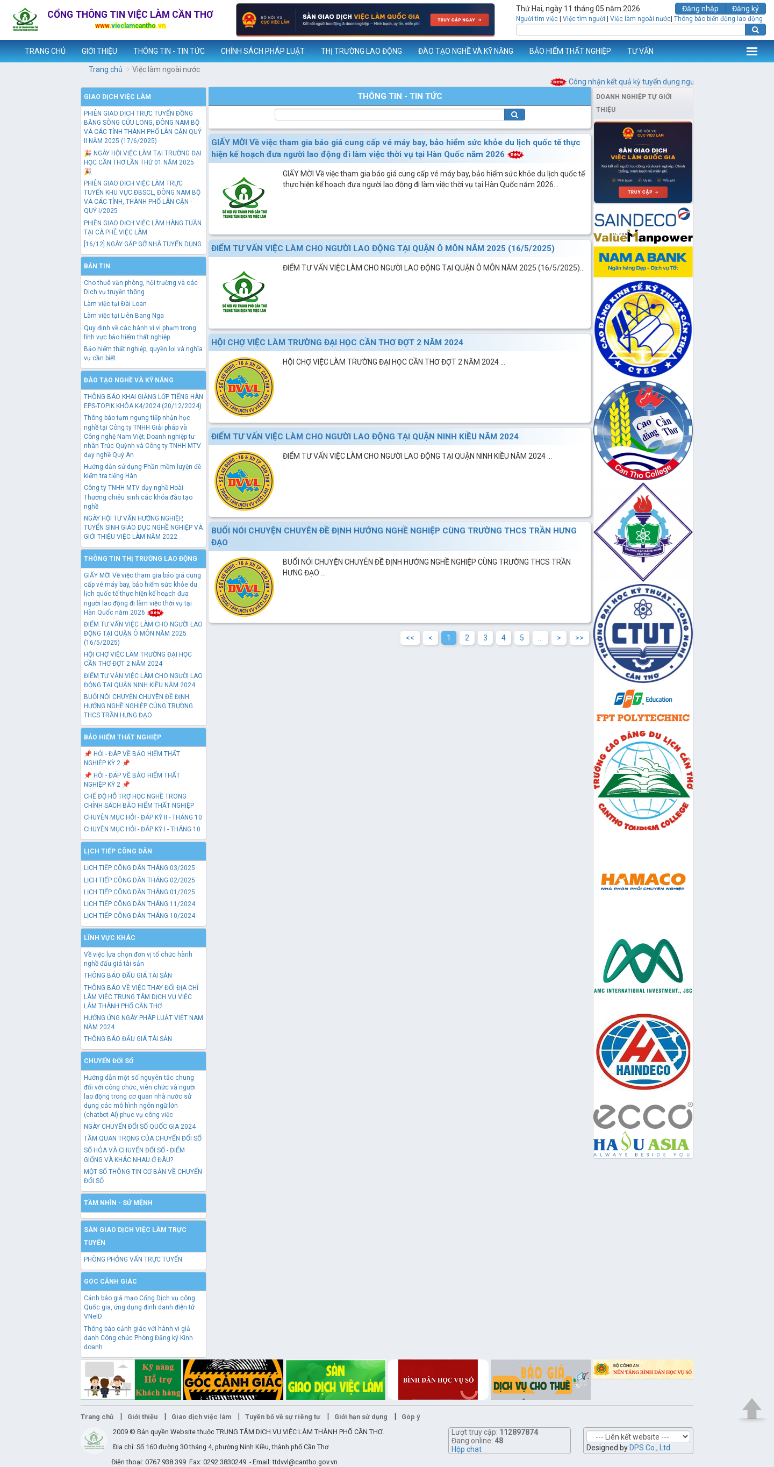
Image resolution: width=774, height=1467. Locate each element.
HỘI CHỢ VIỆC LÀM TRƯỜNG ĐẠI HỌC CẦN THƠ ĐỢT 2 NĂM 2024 (337, 342)
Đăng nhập (700, 8)
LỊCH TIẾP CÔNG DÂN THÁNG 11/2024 (139, 904)
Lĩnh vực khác (109, 938)
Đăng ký (745, 8)
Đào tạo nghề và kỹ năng (129, 380)
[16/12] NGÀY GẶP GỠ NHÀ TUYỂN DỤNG (143, 244)
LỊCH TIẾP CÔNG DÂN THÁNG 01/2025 (139, 892)
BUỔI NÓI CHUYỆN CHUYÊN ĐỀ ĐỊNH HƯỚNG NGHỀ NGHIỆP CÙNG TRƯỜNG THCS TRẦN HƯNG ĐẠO (138, 706)
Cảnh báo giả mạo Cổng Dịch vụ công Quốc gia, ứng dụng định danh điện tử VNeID (139, 1307)
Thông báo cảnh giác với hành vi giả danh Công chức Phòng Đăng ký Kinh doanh (138, 1338)
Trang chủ (106, 69)
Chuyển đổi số (108, 1061)
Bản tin (97, 266)
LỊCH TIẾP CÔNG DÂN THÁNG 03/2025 (139, 868)
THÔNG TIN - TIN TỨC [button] (169, 51)
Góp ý (411, 1417)
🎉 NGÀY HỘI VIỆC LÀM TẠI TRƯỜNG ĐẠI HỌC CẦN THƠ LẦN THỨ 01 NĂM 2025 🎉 (143, 162)
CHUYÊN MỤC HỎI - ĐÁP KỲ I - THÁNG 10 (142, 829)
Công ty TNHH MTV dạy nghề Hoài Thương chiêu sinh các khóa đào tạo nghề (138, 497)
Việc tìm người (584, 19)
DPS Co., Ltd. (650, 1447)
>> (579, 637)
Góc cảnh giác (110, 1281)
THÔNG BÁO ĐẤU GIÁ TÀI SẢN (128, 975)
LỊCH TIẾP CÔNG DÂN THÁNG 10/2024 (139, 916)
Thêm (752, 51)
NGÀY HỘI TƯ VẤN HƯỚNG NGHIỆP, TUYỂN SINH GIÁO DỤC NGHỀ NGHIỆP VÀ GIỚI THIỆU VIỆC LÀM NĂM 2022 (143, 527)
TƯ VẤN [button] (640, 51)
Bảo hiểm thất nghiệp (122, 737)
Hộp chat (467, 1449)
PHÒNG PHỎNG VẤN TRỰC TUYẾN (133, 1259)
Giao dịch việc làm (117, 97)
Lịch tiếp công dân (118, 851)
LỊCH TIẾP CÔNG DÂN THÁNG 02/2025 (139, 880)
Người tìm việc (537, 19)
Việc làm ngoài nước (640, 19)
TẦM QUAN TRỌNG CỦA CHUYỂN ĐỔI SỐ (143, 1138)
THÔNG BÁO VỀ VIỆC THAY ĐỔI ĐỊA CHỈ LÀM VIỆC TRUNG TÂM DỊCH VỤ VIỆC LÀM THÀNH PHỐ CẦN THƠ (141, 997)
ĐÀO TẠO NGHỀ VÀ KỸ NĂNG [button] (465, 51)
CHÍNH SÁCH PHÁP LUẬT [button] (263, 51)
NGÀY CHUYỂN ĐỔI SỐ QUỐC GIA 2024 (140, 1126)
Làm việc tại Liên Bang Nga (124, 315)
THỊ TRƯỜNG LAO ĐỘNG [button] (361, 51)
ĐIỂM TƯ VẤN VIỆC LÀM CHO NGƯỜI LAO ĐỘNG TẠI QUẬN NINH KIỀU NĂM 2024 (365, 436)
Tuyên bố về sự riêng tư (282, 1417)
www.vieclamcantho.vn (9, 51)
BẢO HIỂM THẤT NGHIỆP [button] (570, 51)
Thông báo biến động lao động (718, 19)
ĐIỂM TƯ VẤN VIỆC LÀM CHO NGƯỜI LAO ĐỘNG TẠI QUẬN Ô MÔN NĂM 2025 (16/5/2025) (143, 633)
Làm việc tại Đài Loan (115, 304)
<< (410, 637)
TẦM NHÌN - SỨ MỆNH (118, 1203)
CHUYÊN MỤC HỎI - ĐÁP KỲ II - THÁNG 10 (143, 817)
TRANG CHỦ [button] (45, 51)
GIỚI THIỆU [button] (99, 51)
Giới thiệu (142, 1417)
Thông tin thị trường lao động (140, 558)
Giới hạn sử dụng (361, 1417)
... (540, 637)
